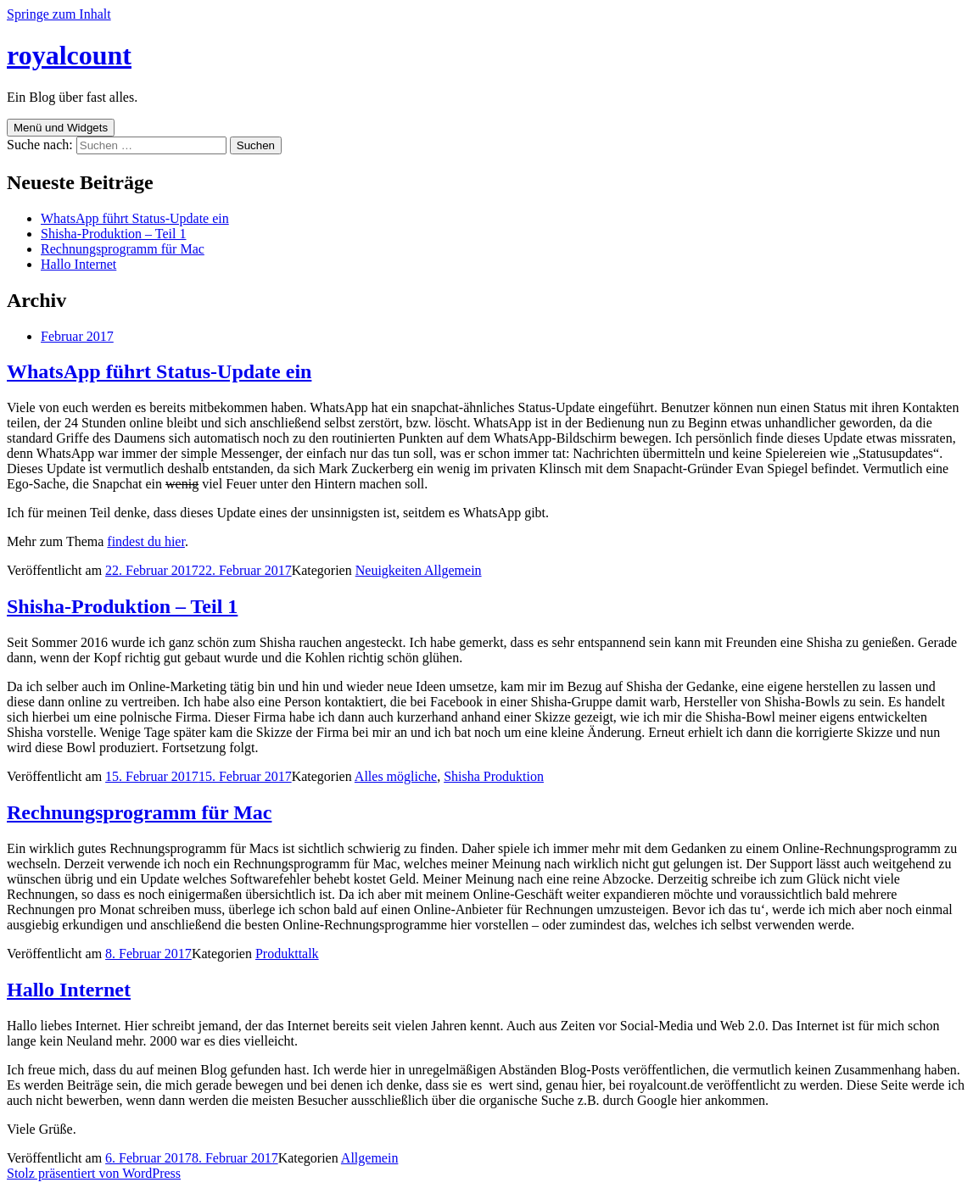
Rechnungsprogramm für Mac (122, 249)
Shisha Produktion (494, 776)
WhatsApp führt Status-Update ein (135, 218)
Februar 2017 (77, 336)
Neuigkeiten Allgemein (418, 570)
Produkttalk (287, 953)
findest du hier (146, 541)
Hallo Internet (78, 264)
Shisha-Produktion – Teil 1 (113, 233)
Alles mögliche (396, 776)
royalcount (69, 55)
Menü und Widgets (61, 127)
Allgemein (370, 1158)
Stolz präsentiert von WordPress (94, 1173)
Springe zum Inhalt (59, 14)
